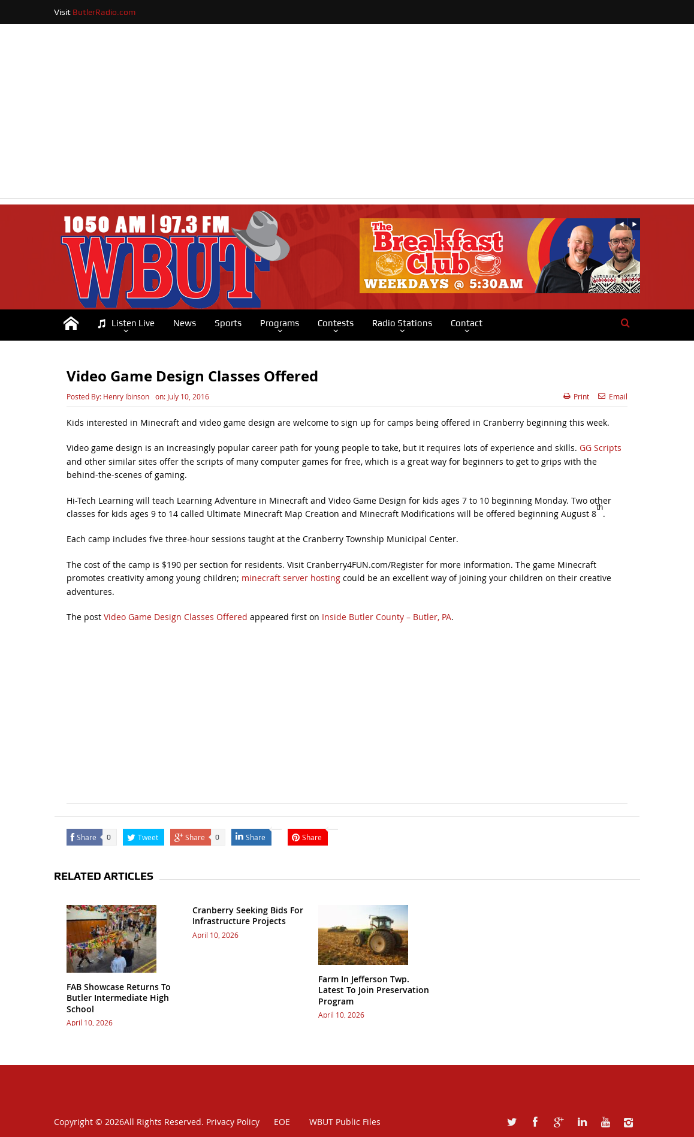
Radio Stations (402, 323)
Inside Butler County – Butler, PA (386, 616)
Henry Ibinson (126, 396)
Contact (466, 323)
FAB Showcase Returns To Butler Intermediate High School (119, 997)
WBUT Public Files (345, 1121)
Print (576, 396)
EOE (276, 1121)
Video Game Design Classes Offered (176, 616)
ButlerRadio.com (104, 12)
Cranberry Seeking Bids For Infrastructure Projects (247, 915)
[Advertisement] (347, 114)
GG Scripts (600, 447)
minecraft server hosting (291, 577)
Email (612, 396)
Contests (336, 323)
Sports (228, 323)
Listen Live (126, 323)
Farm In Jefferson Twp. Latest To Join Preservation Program (373, 989)
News (184, 323)
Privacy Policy (233, 1121)
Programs (279, 323)
